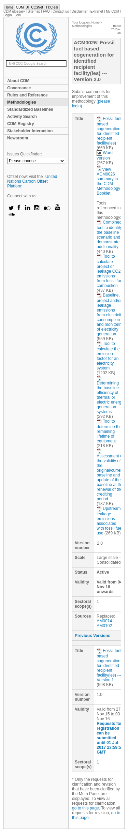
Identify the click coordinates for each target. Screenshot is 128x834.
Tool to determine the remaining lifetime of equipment (109, 431)
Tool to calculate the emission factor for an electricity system (108, 355)
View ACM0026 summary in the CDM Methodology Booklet (108, 181)
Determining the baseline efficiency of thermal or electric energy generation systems (110, 394)
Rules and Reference (27, 95)
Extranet (96, 11)
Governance (19, 88)
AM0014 (104, 621)
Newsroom (17, 138)
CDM (20, 7)
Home (9, 7)
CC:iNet (37, 7)
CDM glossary (14, 11)
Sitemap (34, 11)
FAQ (46, 11)
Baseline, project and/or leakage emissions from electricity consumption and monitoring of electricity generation (110, 314)
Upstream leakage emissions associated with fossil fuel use (109, 520)
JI (27, 7)
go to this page (85, 808)
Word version (104, 155)
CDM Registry (20, 123)
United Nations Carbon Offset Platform (32, 181)
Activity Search (22, 116)
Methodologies (21, 102)
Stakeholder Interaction (30, 130)
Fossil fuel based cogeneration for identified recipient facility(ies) (109, 131)
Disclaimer (80, 11)
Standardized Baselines (30, 109)
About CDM (18, 80)
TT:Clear (51, 7)
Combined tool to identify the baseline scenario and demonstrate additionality (109, 234)
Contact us (61, 11)
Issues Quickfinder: (24, 154)
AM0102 (104, 625)
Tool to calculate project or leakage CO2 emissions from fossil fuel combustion (110, 271)
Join (18, 15)
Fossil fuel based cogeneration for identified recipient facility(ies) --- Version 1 (109, 665)
